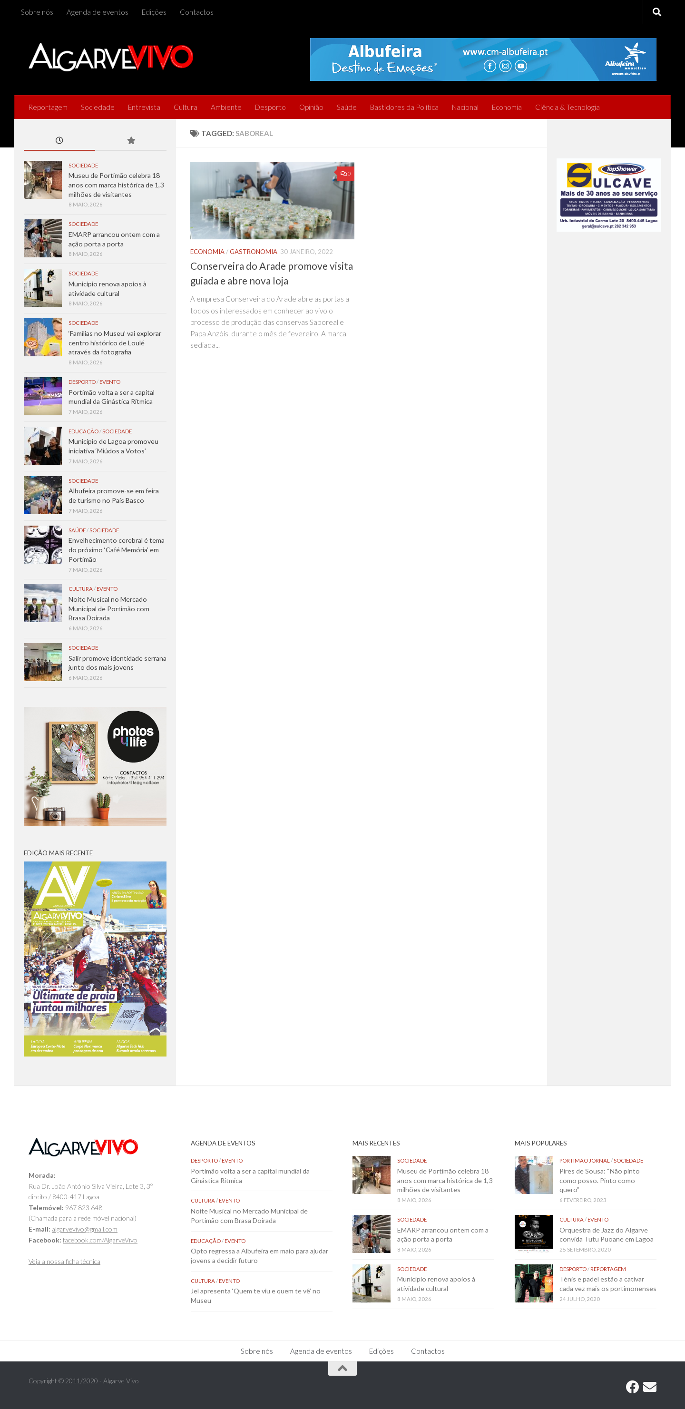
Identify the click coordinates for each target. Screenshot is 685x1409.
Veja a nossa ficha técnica (64, 1261)
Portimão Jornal (584, 1160)
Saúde (347, 107)
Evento (109, 382)
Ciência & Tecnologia (567, 107)
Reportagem (48, 107)
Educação (83, 431)
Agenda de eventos (97, 12)
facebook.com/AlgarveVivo (100, 1240)
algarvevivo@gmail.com (84, 1229)
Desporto (270, 107)
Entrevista (144, 107)
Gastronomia (253, 251)
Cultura (185, 107)
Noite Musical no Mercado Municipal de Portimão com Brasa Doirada (108, 608)
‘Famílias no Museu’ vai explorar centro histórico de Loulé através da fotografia (114, 342)
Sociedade (98, 107)
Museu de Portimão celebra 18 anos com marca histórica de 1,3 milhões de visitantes (116, 184)
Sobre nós (37, 12)
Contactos (197, 12)
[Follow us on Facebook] (632, 1387)
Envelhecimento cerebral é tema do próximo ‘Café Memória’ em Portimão (116, 549)
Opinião (311, 107)
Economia (507, 107)
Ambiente (226, 107)
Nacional (465, 107)
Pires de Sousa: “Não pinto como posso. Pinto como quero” (599, 1180)
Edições (154, 12)
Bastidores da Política (404, 107)
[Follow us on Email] (649, 1387)
